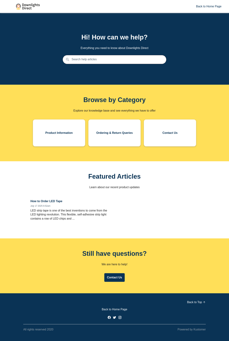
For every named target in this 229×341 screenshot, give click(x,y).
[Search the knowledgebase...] (114, 59)
